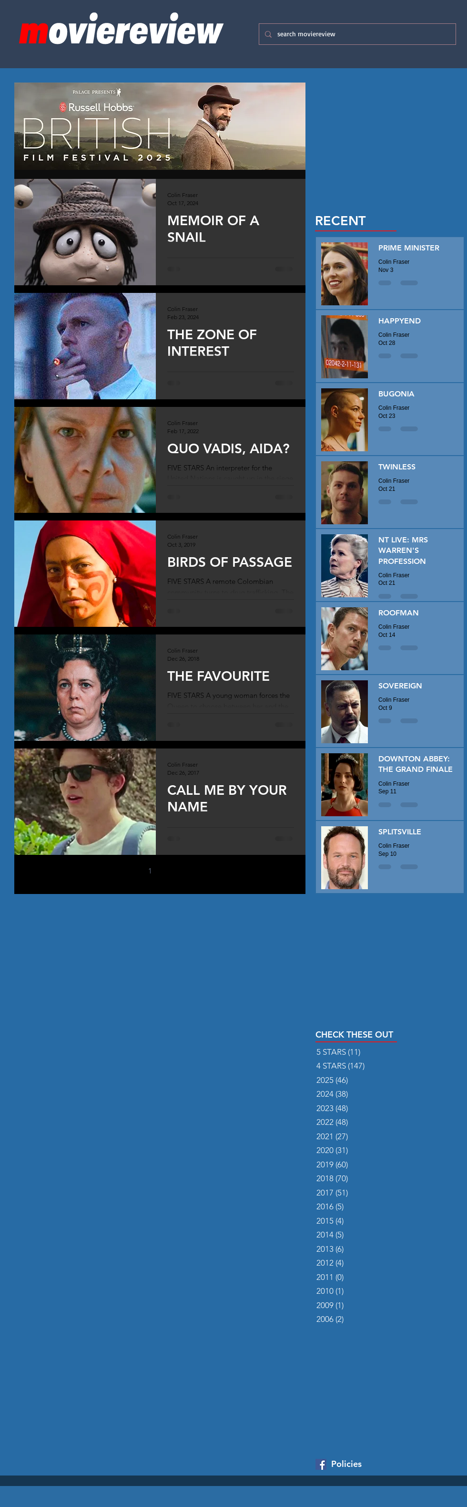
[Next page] (190, 871)
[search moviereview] (356, 34)
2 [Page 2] (170, 870)
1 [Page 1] (150, 870)
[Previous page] (130, 871)
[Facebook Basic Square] (320, 1464)
